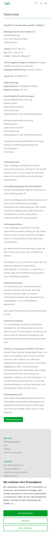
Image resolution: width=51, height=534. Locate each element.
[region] (25, 506)
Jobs (6, 445)
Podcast (7, 449)
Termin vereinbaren (13, 452)
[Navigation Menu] (45, 3)
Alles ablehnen (25, 528)
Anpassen (25, 520)
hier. (9, 314)
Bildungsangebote (12, 441)
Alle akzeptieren (25, 513)
